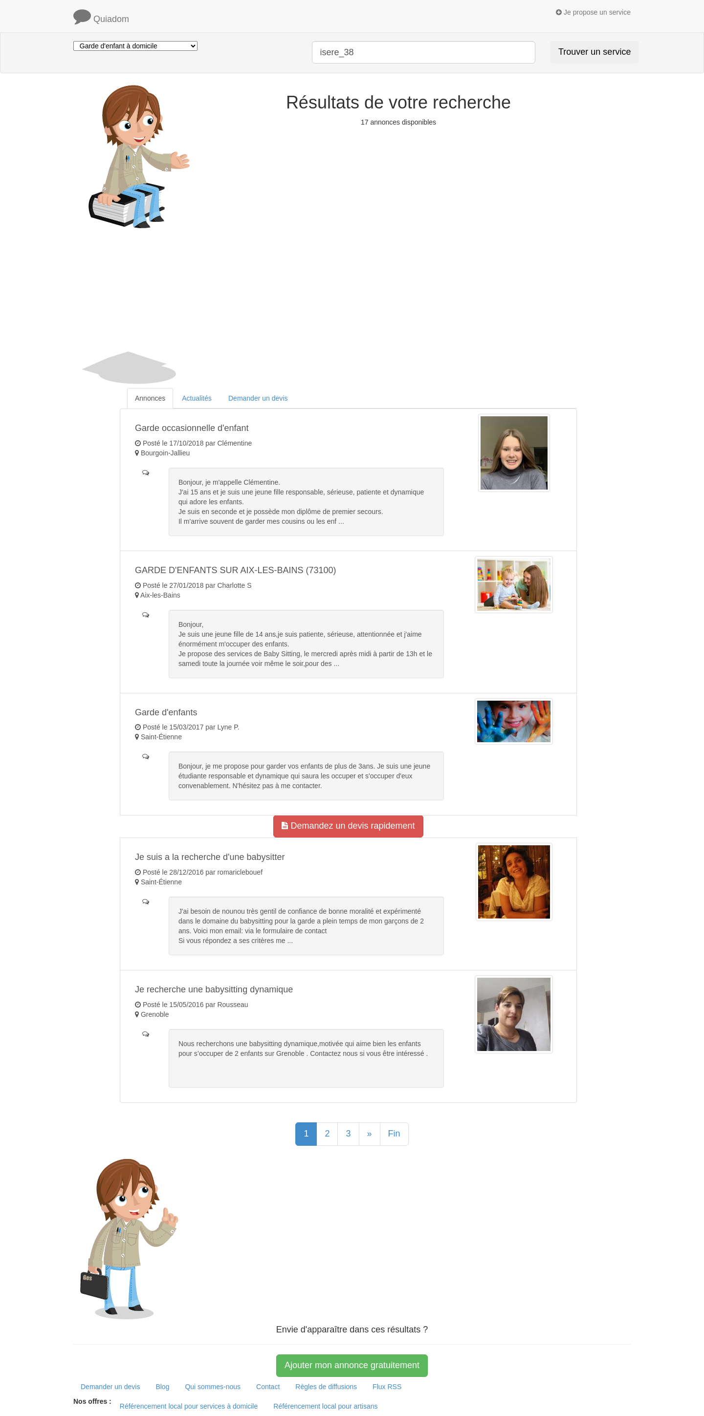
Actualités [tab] (197, 398)
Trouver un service (594, 52)
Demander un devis (110, 1387)
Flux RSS (387, 1387)
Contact (268, 1387)
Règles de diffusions (326, 1387)
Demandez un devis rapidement (348, 826)
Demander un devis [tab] (257, 398)
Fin (394, 1133)
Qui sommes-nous (213, 1387)
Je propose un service (593, 12)
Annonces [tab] (150, 398)
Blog (162, 1387)
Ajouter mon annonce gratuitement (352, 1365)
